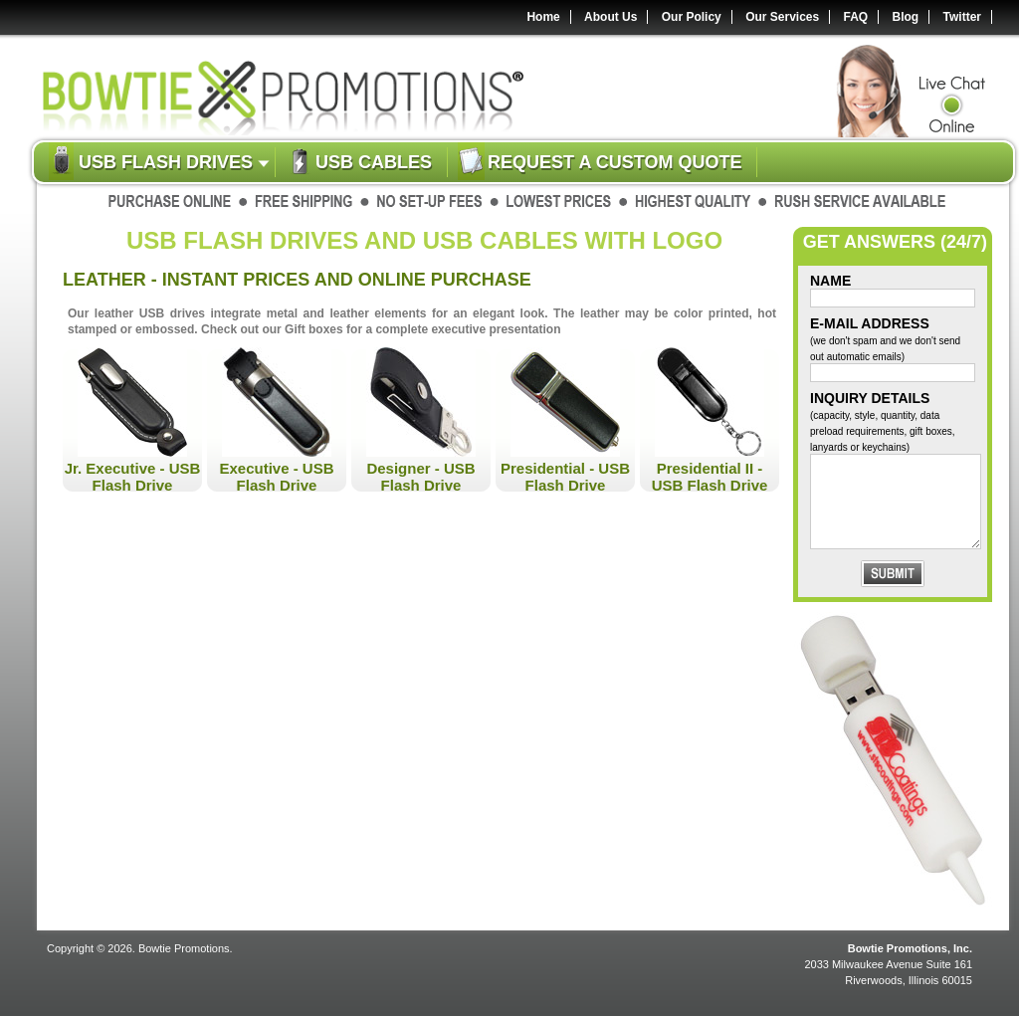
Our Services (782, 17)
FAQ (856, 17)
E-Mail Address (885, 338)
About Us (610, 17)
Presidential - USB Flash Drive (565, 477)
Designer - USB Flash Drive (420, 477)
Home (542, 17)
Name (830, 281)
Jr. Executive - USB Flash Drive (133, 477)
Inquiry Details (882, 421)
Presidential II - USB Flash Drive (710, 477)
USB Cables (373, 162)
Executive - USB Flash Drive (276, 477)
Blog (906, 17)
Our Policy (691, 17)
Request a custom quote (614, 162)
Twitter (962, 17)
